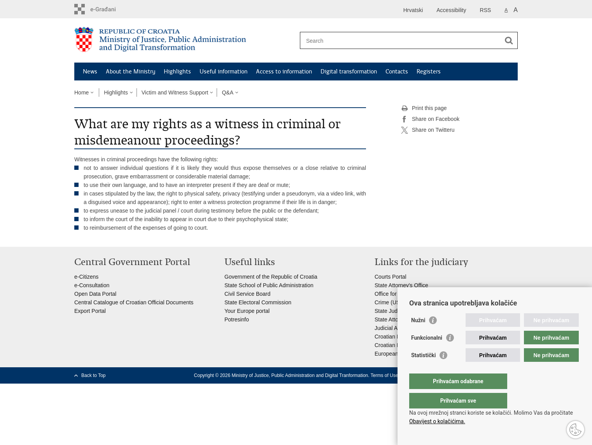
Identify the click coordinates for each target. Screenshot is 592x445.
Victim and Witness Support (175, 92)
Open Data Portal (95, 294)
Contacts (396, 71)
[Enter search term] (400, 40)
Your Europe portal (247, 311)
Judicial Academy (396, 328)
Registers (429, 71)
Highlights (177, 71)
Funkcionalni (426, 353)
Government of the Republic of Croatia (270, 277)
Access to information (284, 71)
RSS (485, 10)
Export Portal (90, 311)
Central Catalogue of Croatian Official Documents (133, 302)
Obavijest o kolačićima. (437, 421)
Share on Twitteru (427, 130)
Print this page (424, 108)
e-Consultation (91, 285)
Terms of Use (384, 375)
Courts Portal (390, 277)
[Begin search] (508, 40)
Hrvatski (413, 10)
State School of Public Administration (269, 285)
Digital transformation (349, 71)
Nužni (418, 336)
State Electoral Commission (257, 302)
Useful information (223, 71)
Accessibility (451, 10)
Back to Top (93, 375)
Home (81, 92)
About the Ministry (130, 71)
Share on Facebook (430, 119)
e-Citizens (86, 277)
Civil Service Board (247, 294)
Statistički (423, 371)
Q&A (227, 92)
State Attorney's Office (401, 285)
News (90, 71)
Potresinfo (236, 319)
